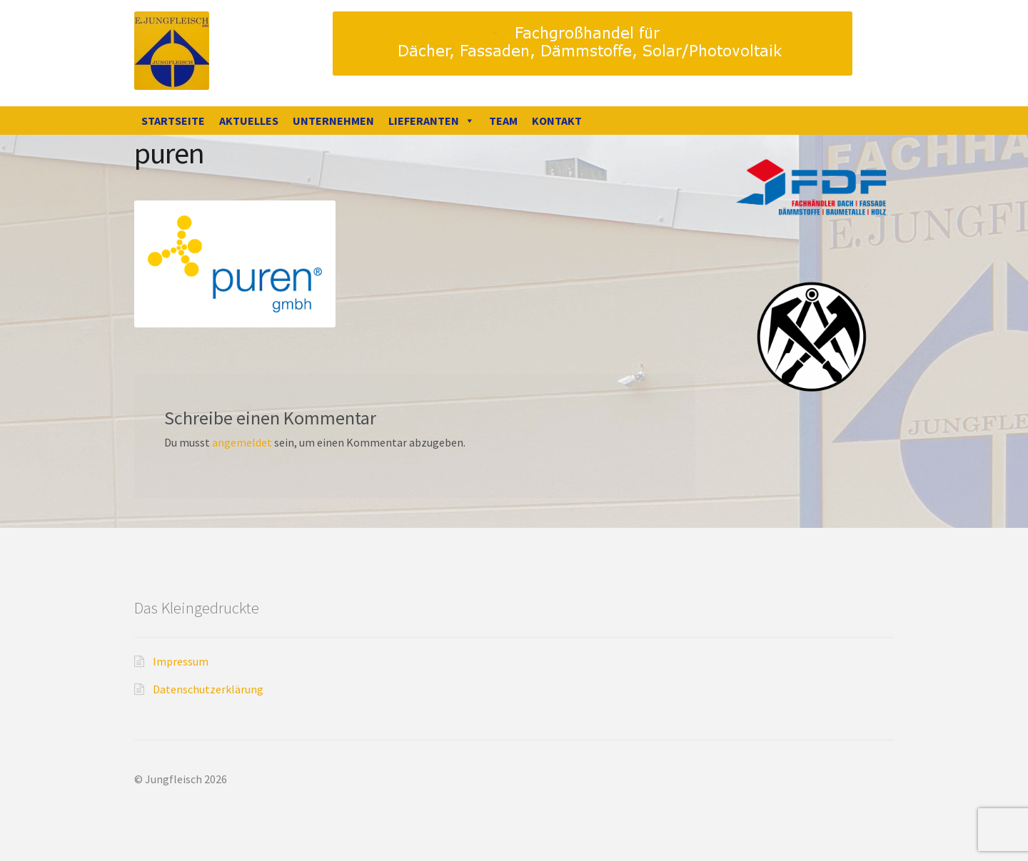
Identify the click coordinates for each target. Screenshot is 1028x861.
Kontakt (557, 120)
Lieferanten (431, 120)
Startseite (173, 120)
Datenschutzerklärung (208, 689)
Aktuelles (248, 120)
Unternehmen (333, 120)
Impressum (180, 661)
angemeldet (242, 442)
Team (503, 120)
